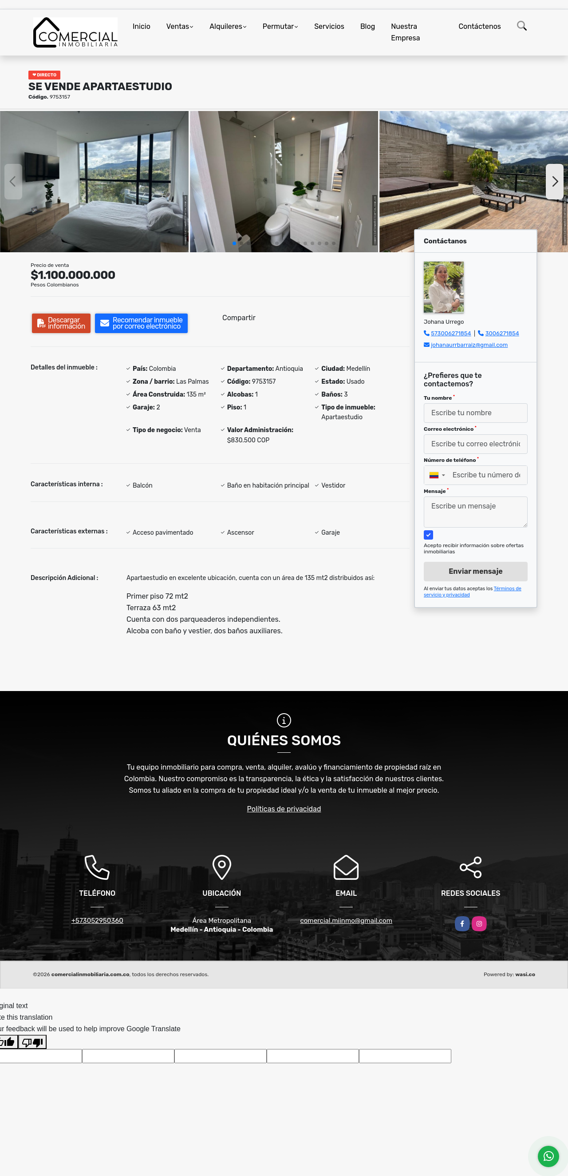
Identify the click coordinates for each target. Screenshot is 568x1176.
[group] (94, 181)
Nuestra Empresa (405, 32)
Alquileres (225, 26)
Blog (367, 26)
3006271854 (502, 333)
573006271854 (451, 333)
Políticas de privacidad (284, 809)
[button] (234, 243)
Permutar (278, 26)
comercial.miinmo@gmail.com (346, 921)
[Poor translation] (32, 1042)
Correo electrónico (450, 429)
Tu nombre (439, 397)
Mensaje (436, 491)
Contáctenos (479, 26)
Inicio (141, 26)
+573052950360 (97, 921)
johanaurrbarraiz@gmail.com (469, 345)
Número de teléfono (451, 460)
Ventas (177, 26)
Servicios (329, 26)
